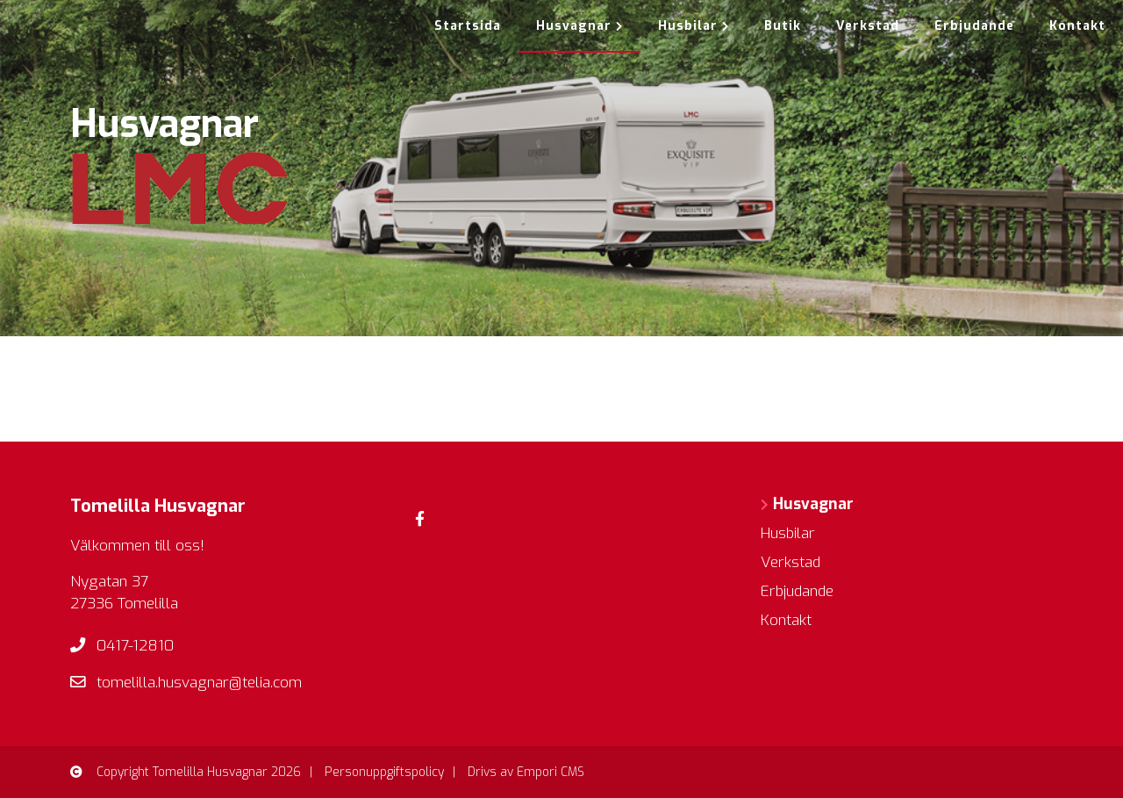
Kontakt (1077, 26)
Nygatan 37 (109, 582)
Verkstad (867, 26)
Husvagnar (579, 26)
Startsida (467, 26)
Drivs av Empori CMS (526, 772)
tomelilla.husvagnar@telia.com (199, 682)
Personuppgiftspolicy (384, 772)
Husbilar (693, 26)
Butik (782, 26)
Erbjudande (974, 26)
